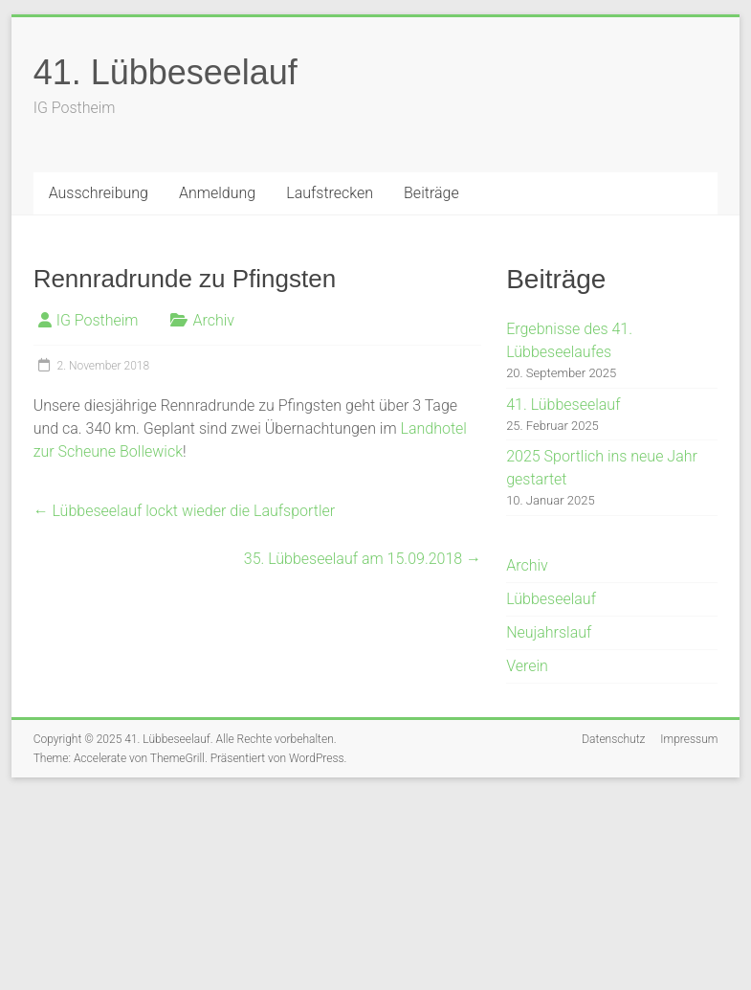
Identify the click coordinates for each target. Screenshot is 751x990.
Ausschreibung (98, 193)
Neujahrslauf (548, 632)
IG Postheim (97, 320)
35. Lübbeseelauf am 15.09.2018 (362, 559)
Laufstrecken (329, 193)
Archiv (213, 320)
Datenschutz (613, 739)
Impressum (689, 739)
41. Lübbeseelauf (165, 72)
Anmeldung (217, 193)
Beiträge (431, 193)
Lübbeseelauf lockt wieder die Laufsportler (184, 511)
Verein (527, 666)
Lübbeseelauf (551, 599)
